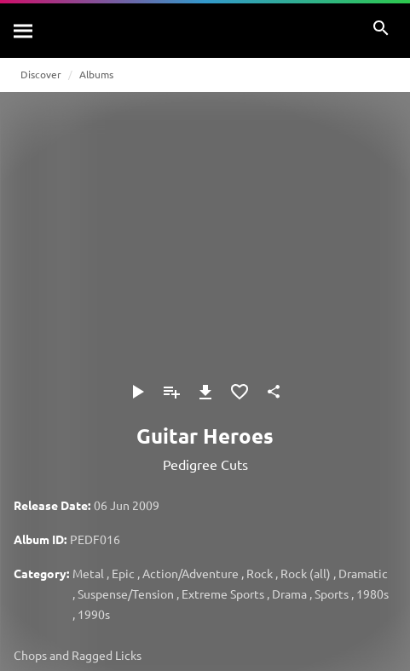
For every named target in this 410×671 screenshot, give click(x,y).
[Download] (205, 391)
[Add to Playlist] (171, 391)
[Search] (24, 30)
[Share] (273, 391)
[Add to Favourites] (239, 391)
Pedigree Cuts (205, 464)
